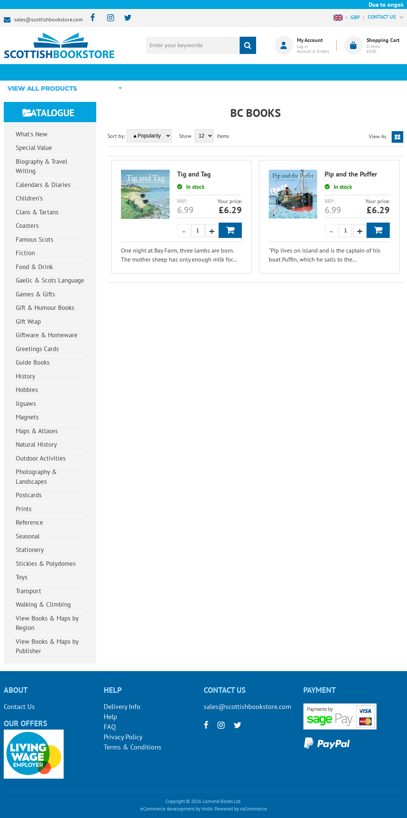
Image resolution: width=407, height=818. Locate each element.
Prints (23, 509)
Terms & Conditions (132, 747)
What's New (187, 72)
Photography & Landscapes (36, 477)
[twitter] (124, 18)
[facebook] (90, 18)
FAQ (110, 726)
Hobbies (27, 390)
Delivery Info (122, 706)
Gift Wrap (28, 321)
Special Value (34, 148)
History (25, 376)
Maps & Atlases (37, 431)
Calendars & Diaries (43, 185)
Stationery (30, 550)
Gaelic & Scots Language (50, 280)
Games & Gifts (35, 294)
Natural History (36, 444)
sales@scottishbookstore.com (48, 19)
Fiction (25, 253)
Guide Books (32, 362)
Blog (249, 72)
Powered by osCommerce (241, 809)
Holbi (207, 809)
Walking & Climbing (43, 604)
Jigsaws (26, 403)
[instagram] (107, 18)
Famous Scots (34, 239)
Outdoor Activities (41, 458)
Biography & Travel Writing (41, 166)
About (311, 72)
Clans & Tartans (37, 212)
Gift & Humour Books (45, 308)
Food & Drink (34, 267)
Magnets (27, 417)
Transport (28, 591)
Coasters (27, 225)
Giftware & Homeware (47, 335)
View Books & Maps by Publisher (47, 646)
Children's (29, 198)
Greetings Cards (37, 349)
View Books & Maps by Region (47, 623)
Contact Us (19, 706)
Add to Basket (230, 230)
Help (110, 716)
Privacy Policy (123, 737)
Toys (21, 577)
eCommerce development (167, 809)
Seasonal (28, 536)
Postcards (29, 495)
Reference (29, 522)
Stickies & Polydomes (46, 563)
